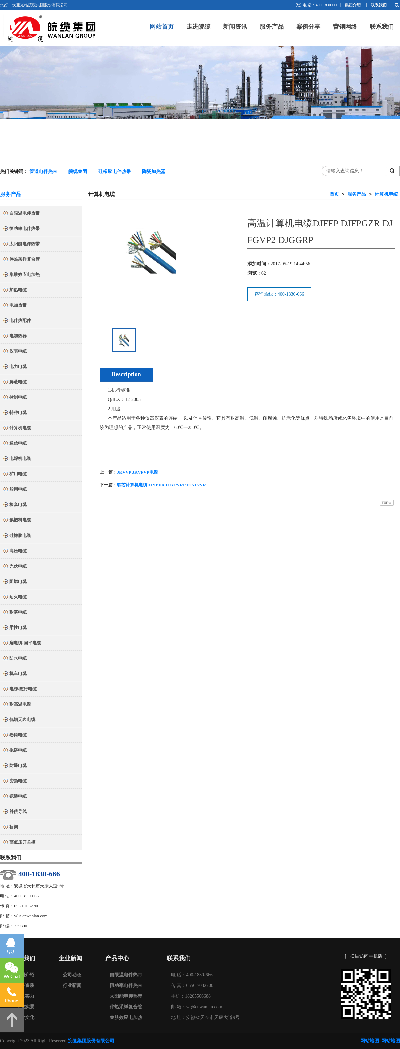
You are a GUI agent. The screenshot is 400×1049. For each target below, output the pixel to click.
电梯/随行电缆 (20, 689)
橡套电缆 (15, 505)
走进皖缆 (198, 26)
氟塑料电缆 (17, 520)
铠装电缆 (15, 796)
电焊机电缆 (17, 459)
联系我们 (379, 5)
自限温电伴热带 (21, 213)
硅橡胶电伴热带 (114, 171)
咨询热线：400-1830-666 (279, 294)
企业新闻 (70, 958)
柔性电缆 (15, 628)
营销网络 (345, 26)
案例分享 (308, 26)
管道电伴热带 (43, 171)
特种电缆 (15, 413)
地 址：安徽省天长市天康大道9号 (205, 1017)
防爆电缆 (15, 766)
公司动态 (72, 974)
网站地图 (369, 1040)
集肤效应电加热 (21, 275)
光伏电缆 (15, 566)
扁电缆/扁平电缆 (22, 643)
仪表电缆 (15, 351)
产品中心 (117, 958)
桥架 (10, 827)
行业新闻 (72, 985)
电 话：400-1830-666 (192, 974)
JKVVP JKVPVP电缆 (137, 472)
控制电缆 (15, 397)
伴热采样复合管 (21, 259)
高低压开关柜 (19, 842)
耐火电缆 (15, 597)
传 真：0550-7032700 (192, 985)
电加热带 (15, 305)
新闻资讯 (235, 26)
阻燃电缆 (15, 582)
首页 (334, 194)
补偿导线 (15, 812)
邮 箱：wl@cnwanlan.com (196, 1006)
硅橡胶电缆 (17, 536)
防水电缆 (15, 658)
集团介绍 (353, 5)
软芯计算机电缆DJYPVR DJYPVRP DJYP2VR (161, 484)
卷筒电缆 (15, 735)
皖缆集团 (77, 171)
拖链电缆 (15, 750)
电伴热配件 (17, 321)
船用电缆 (15, 489)
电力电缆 (15, 367)
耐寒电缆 (15, 612)
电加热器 (15, 336)
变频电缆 (15, 781)
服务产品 (272, 26)
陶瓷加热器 (153, 171)
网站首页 (162, 26)
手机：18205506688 (191, 996)
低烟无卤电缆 (19, 720)
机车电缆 (15, 674)
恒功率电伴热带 (21, 229)
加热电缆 (15, 290)
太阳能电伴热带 (21, 244)
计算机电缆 (17, 428)
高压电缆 (15, 551)
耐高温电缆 (17, 704)
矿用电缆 (15, 474)
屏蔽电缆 (15, 382)
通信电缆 (15, 443)
